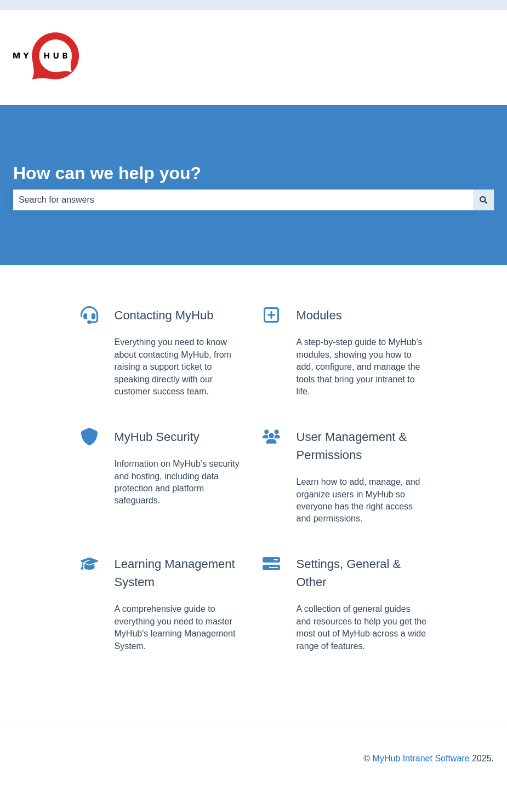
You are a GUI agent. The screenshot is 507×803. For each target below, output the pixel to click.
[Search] (483, 200)
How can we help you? (107, 173)
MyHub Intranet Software (421, 758)
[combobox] (243, 200)
